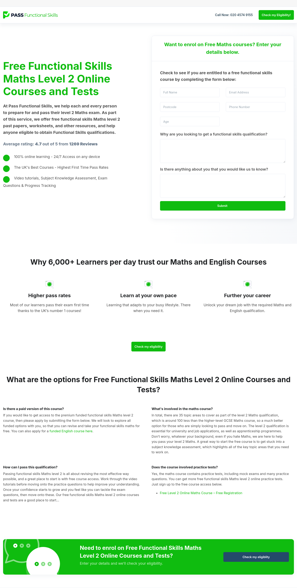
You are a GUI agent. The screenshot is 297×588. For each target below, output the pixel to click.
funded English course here (71, 431)
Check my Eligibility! (276, 15)
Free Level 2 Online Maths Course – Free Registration (201, 493)
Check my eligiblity (256, 557)
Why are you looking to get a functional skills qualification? (214, 134)
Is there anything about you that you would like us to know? (214, 169)
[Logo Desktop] (30, 14)
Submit (222, 205)
